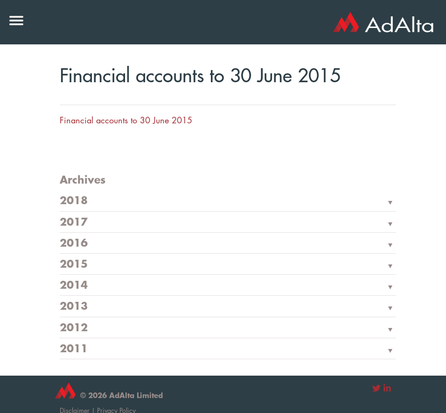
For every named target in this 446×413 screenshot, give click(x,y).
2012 (74, 328)
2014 (74, 285)
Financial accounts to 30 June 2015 (126, 120)
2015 (74, 264)
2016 (74, 243)
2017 (74, 222)
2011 (74, 349)
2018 (74, 201)
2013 (74, 306)
